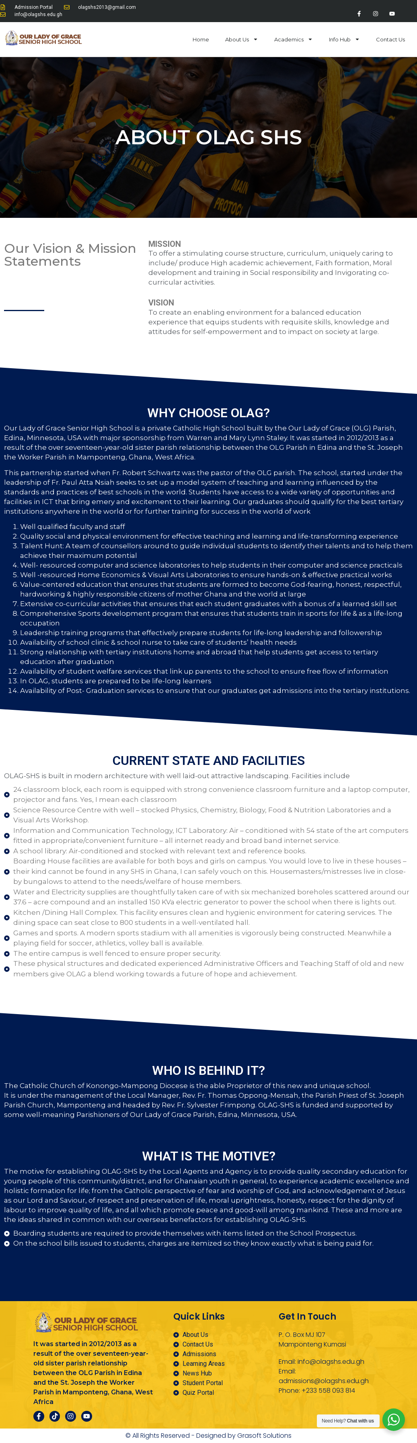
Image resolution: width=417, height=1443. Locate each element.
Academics (293, 41)
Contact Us (390, 41)
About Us (241, 41)
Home (201, 41)
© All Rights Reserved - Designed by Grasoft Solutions (208, 1436)
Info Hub (344, 41)
